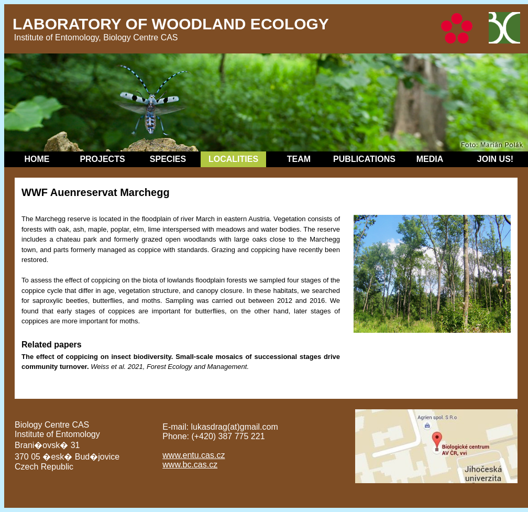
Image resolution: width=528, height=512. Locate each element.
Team (299, 159)
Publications (364, 159)
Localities (233, 159)
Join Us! (495, 159)
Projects (102, 159)
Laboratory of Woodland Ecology (171, 23)
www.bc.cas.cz (189, 464)
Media (430, 159)
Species (168, 159)
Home (37, 159)
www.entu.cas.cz (193, 455)
